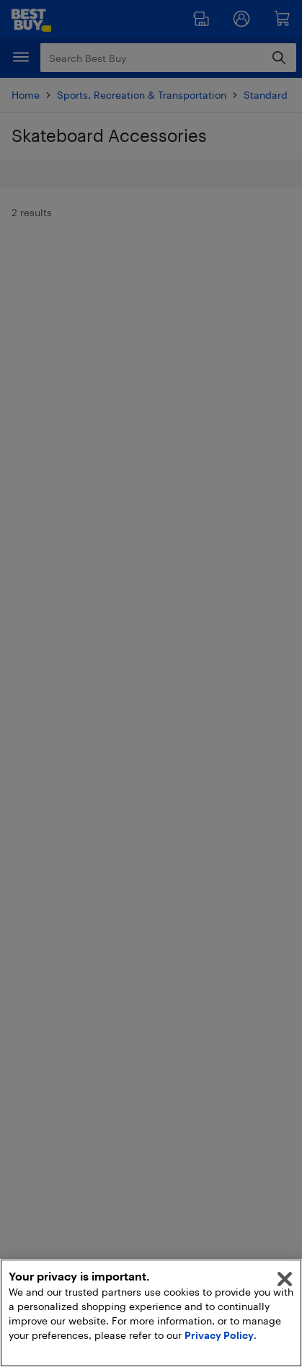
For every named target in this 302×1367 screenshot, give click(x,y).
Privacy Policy (219, 1335)
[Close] (285, 1279)
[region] (151, 1313)
